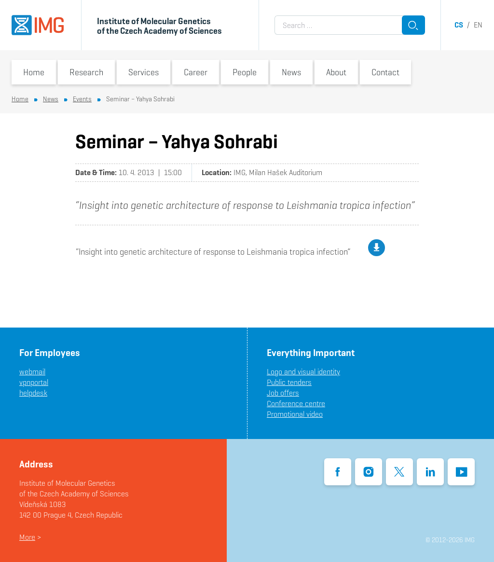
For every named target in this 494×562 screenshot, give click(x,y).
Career (195, 72)
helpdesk (33, 393)
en (478, 25)
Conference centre (296, 403)
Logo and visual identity (303, 372)
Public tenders (289, 382)
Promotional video (295, 414)
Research (86, 72)
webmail (32, 372)
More (27, 537)
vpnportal (33, 382)
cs (458, 25)
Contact (385, 72)
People (245, 72)
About (336, 72)
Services (143, 72)
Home (33, 72)
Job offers (283, 393)
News (291, 72)
